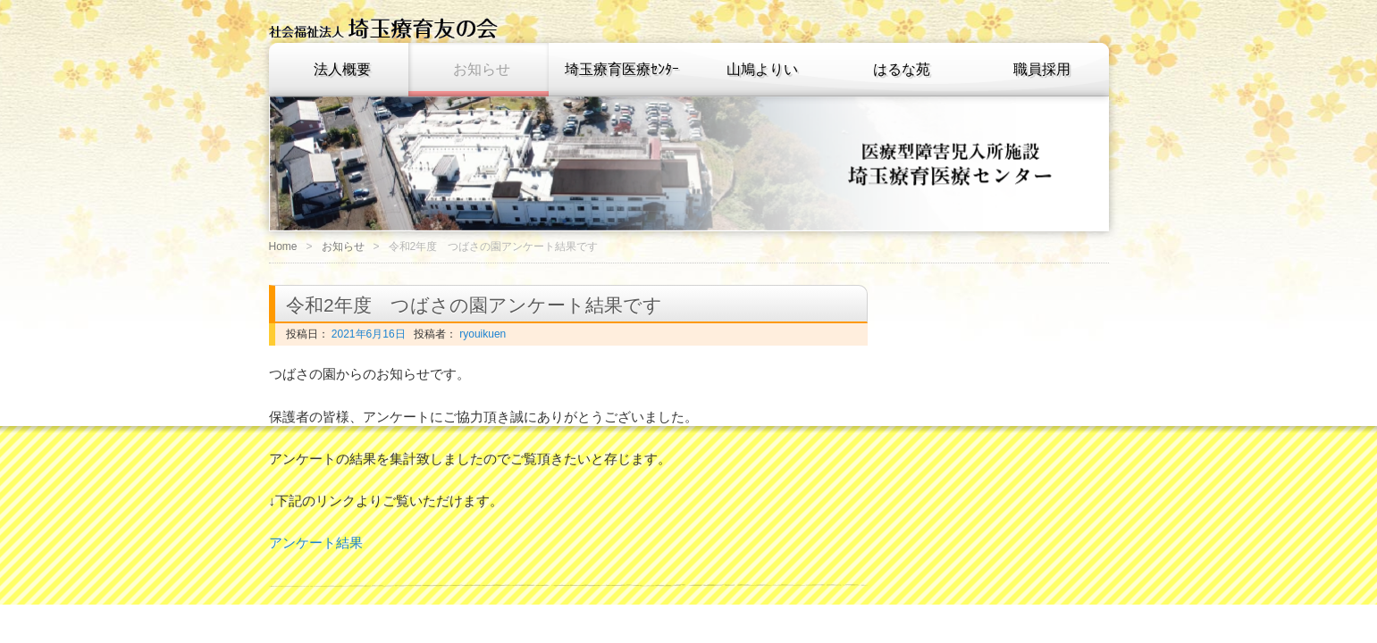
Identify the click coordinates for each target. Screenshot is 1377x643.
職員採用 (1042, 69)
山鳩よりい (762, 69)
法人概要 (342, 69)
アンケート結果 (316, 542)
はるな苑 (901, 69)
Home (283, 246)
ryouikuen (481, 334)
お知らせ (481, 69)
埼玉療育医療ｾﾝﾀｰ (622, 69)
